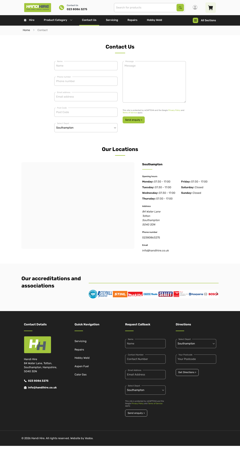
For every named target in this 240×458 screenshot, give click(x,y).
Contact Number (136, 355)
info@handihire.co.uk (155, 250)
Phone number (64, 77)
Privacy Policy (174, 110)
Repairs (132, 20)
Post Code (62, 108)
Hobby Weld (154, 20)
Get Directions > (187, 372)
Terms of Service (130, 113)
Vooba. (89, 438)
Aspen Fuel (82, 366)
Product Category (58, 20)
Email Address (134, 370)
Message (129, 61)
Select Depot (63, 123)
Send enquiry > (133, 119)
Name (60, 61)
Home (26, 30)
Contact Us (89, 20)
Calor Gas (81, 374)
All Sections (204, 20)
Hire (29, 20)
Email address (63, 92)
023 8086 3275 (36, 381)
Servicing (112, 20)
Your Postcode (185, 355)
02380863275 (151, 237)
